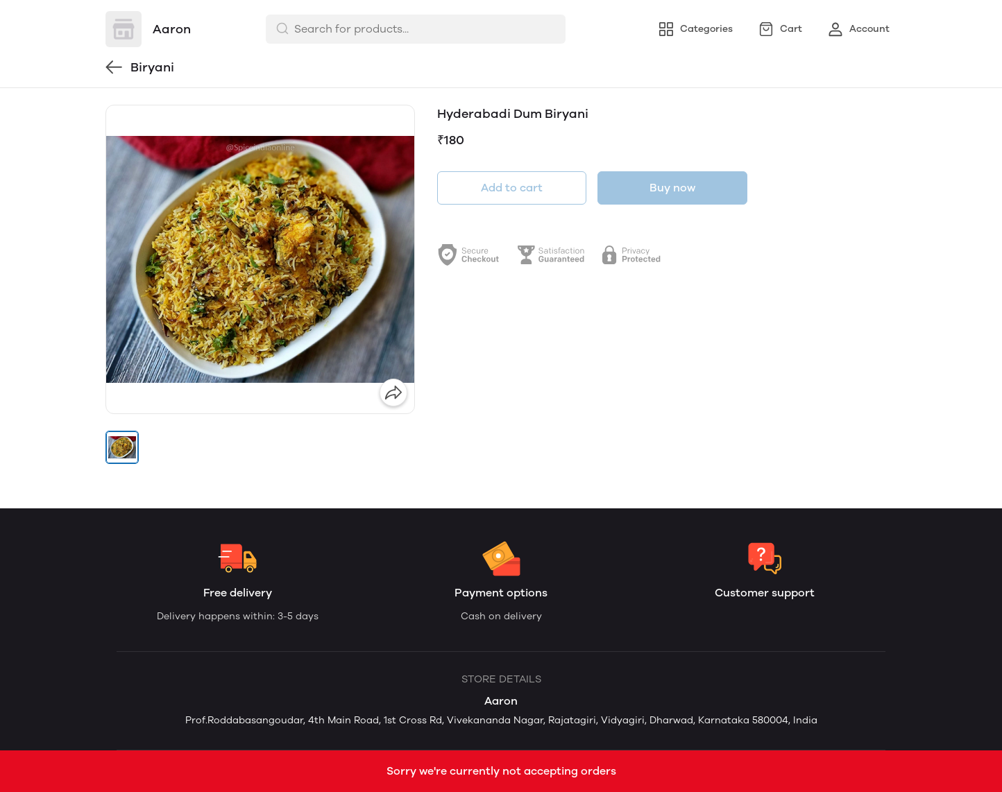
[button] (122, 447)
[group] (260, 259)
